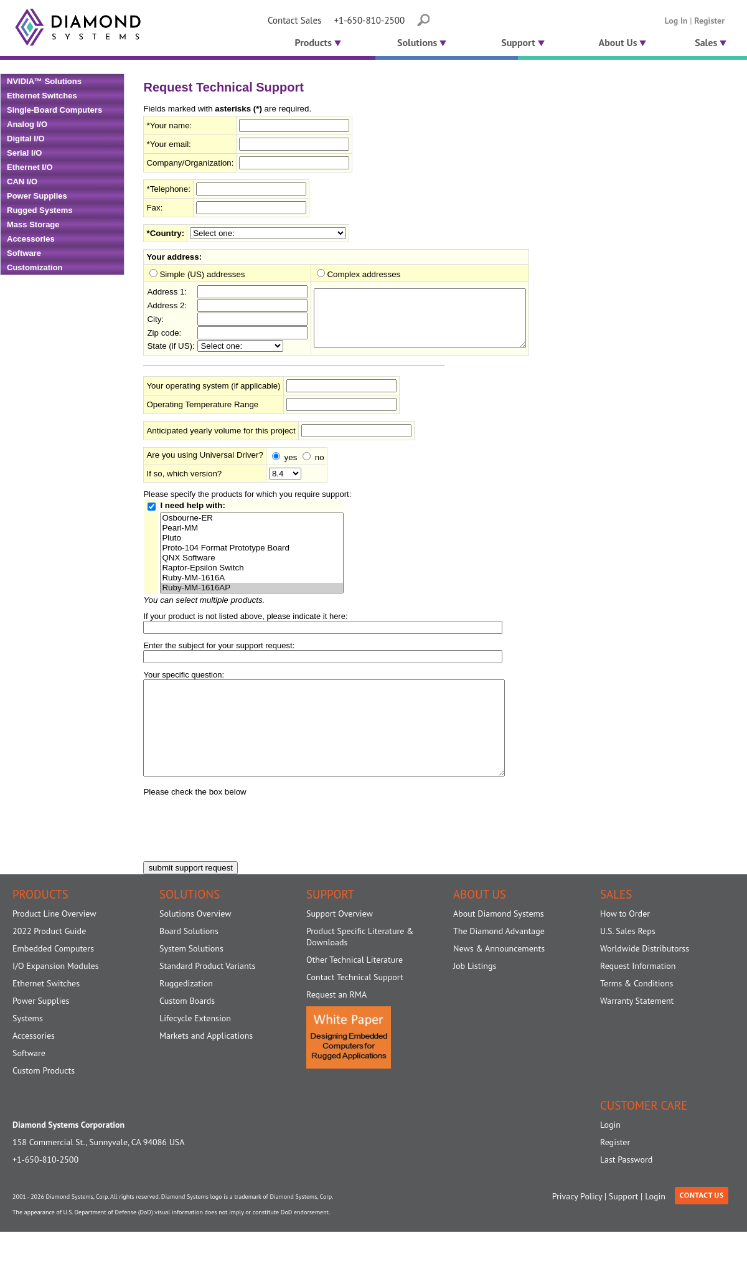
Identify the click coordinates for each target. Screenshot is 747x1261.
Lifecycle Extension (195, 1041)
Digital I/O (26, 138)
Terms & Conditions (637, 1006)
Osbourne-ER (251, 522)
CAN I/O (22, 181)
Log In (676, 20)
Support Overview (339, 936)
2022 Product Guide (49, 954)
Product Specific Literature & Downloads (359, 959)
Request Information (637, 988)
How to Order (625, 936)
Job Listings (474, 988)
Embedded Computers (53, 971)
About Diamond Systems (498, 936)
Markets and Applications (206, 1058)
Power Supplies (37, 196)
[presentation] (237, 846)
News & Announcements (499, 971)
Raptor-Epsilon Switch (251, 572)
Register (709, 20)
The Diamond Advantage (499, 954)
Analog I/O (27, 124)
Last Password (626, 1182)
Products (316, 42)
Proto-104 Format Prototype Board (251, 552)
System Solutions (191, 971)
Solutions (421, 42)
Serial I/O (24, 153)
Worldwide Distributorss (644, 971)
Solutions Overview (195, 936)
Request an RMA (336, 1017)
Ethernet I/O (30, 167)
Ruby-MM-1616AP (251, 592)
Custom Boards (187, 1023)
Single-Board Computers (54, 110)
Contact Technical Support (354, 1000)
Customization (35, 267)
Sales (710, 42)
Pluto (251, 542)
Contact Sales (294, 20)
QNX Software (251, 562)
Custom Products (43, 1093)
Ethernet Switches (42, 95)
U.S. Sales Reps (627, 954)
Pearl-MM (251, 532)
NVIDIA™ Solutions (44, 81)
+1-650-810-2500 (369, 20)
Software (24, 253)
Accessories (31, 238)
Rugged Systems (39, 210)
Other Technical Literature (354, 982)
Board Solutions (188, 954)
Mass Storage (33, 224)
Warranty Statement (637, 1023)
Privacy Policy (577, 1219)
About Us (623, 42)
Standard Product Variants (207, 988)
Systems (27, 1041)
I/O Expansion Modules (55, 988)
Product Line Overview (54, 936)
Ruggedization (186, 1006)
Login (610, 1147)
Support (523, 42)
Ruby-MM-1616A (251, 582)
